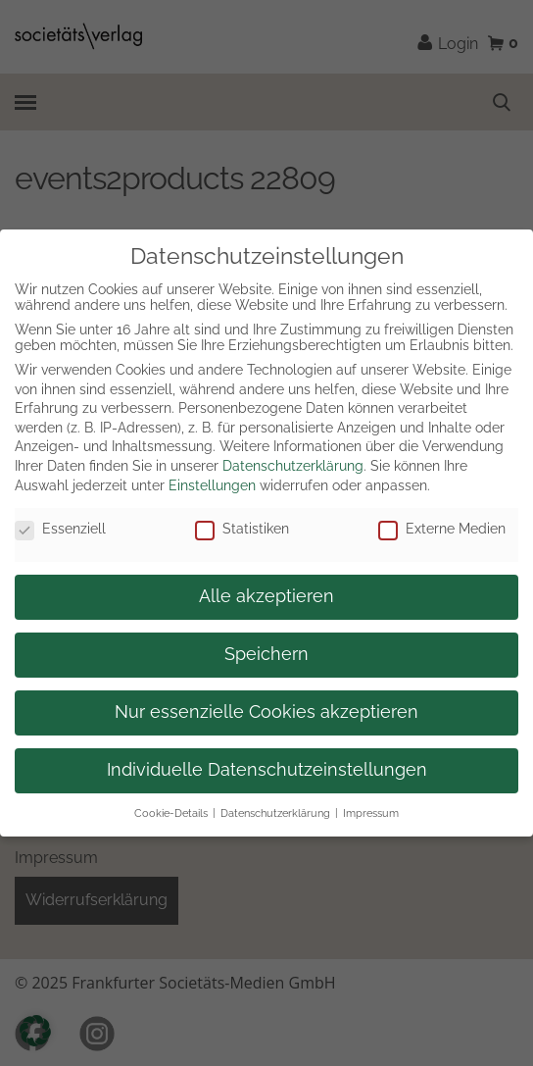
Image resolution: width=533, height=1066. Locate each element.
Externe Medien (442, 528)
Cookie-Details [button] (171, 813)
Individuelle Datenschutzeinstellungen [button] (267, 770)
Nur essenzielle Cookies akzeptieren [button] (266, 712)
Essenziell (60, 528)
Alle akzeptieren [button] (266, 596)
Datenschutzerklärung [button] (275, 813)
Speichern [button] (266, 654)
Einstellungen (212, 485)
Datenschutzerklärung (292, 466)
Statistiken (242, 528)
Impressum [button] (371, 813)
